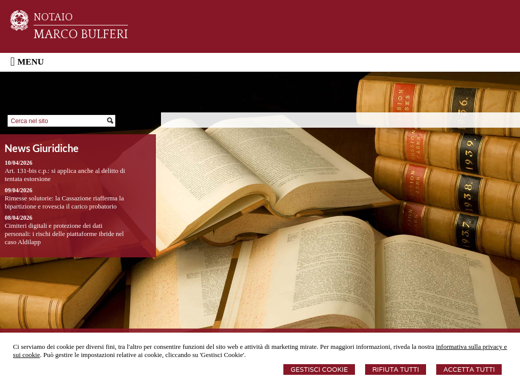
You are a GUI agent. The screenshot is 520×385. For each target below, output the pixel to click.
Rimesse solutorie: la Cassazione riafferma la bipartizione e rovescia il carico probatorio (64, 202)
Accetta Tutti (469, 369)
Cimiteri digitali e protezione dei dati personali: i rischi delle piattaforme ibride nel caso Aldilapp (64, 234)
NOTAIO (53, 17)
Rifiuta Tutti (395, 369)
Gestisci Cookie (319, 369)
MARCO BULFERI (81, 34)
